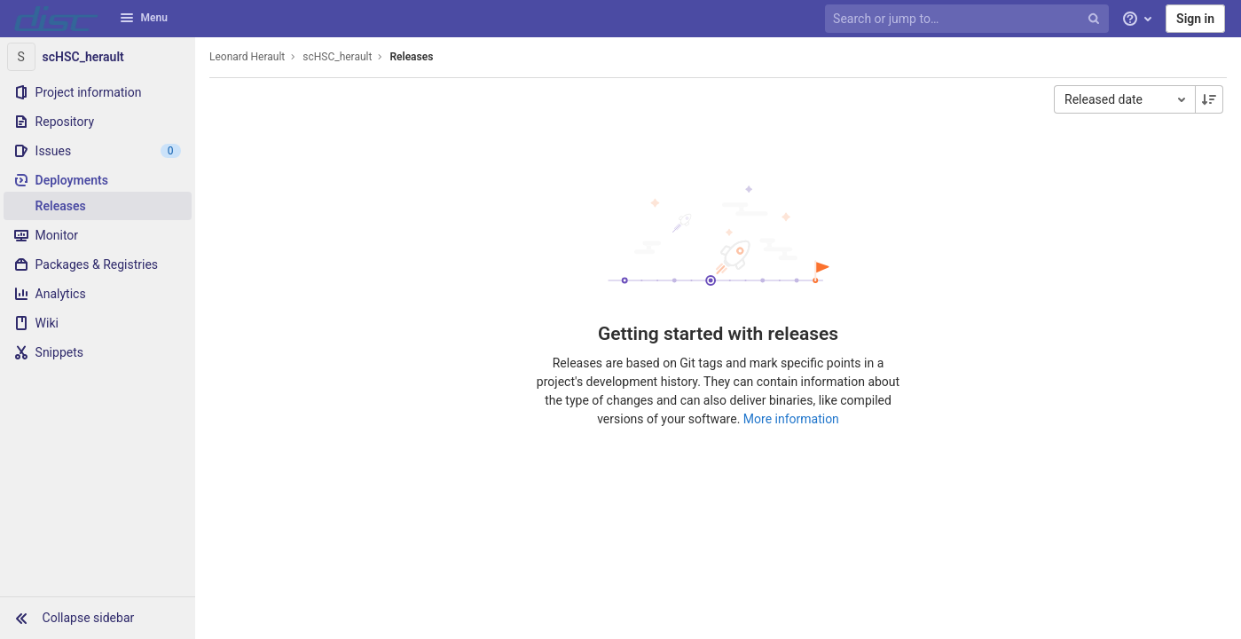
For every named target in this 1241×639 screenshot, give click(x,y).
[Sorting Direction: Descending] (1209, 99)
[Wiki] (98, 323)
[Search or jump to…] (968, 19)
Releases (411, 57)
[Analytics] (98, 294)
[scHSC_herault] (98, 57)
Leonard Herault (247, 57)
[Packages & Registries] (98, 264)
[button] (97, 617)
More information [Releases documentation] (791, 419)
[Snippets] (98, 352)
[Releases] (98, 206)
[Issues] (98, 151)
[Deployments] (98, 180)
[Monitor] (98, 235)
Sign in (1195, 19)
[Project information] (98, 92)
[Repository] (98, 121)
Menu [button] (144, 18)
